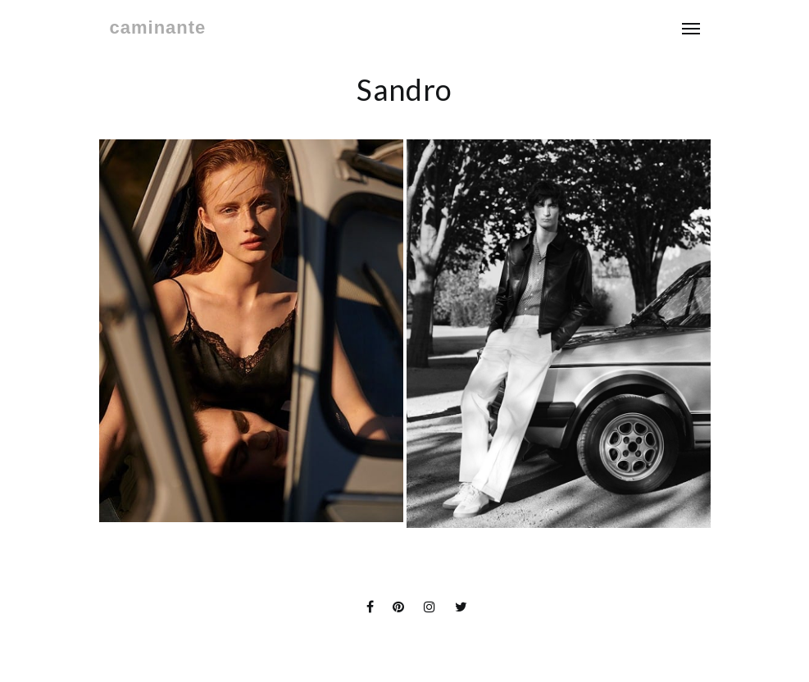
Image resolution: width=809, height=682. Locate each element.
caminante (158, 28)
